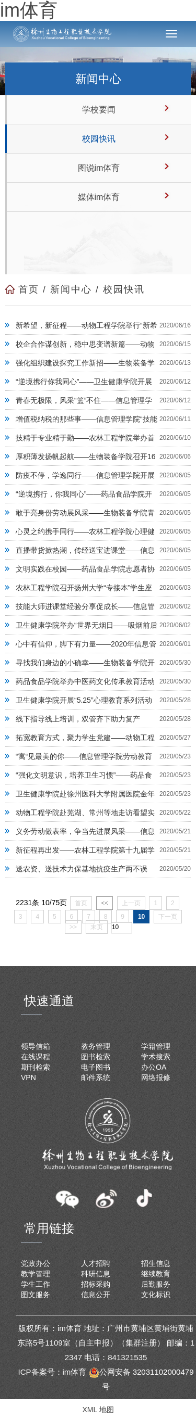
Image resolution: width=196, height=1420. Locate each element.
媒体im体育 (99, 197)
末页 (96, 927)
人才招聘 (95, 1263)
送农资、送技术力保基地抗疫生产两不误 (81, 869)
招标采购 (95, 1284)
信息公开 (95, 1294)
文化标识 (155, 1294)
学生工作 (35, 1284)
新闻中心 (71, 289)
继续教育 (155, 1274)
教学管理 (35, 1274)
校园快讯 (99, 138)
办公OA (153, 1067)
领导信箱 (35, 1046)
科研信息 (95, 1274)
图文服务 (35, 1294)
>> (73, 927)
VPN (28, 1077)
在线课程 (35, 1057)
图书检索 (95, 1057)
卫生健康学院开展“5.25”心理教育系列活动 (84, 700)
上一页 (131, 903)
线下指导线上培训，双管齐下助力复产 (78, 719)
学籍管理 (155, 1046)
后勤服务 (155, 1284)
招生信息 (155, 1263)
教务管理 (95, 1046)
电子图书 (95, 1067)
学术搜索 (155, 1057)
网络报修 (155, 1077)
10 (141, 916)
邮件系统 (95, 1077)
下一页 (167, 916)
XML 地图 (97, 1409)
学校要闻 (99, 109)
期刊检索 (35, 1067)
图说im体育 (99, 167)
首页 (28, 289)
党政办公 (35, 1263)
